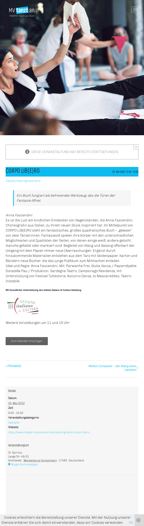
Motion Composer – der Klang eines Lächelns (112, 368)
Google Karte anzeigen (24, 464)
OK (131, 523)
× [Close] (136, 147)
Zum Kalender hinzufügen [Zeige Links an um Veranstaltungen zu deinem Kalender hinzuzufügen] (26, 341)
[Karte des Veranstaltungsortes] (72, 486)
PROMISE (14, 366)
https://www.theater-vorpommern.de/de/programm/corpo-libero (49, 432)
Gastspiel (13, 422)
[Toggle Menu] (135, 9)
